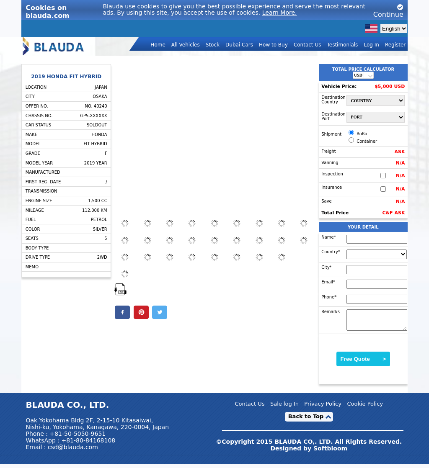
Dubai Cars (239, 44)
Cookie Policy (365, 407)
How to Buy (273, 44)
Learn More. (279, 12)
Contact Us (307, 44)
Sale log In (284, 407)
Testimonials (342, 44)
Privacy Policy (322, 407)
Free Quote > (363, 363)
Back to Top (306, 420)
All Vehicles (185, 44)
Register (395, 44)
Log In (371, 44)
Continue (388, 11)
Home (157, 44)
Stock (213, 44)
